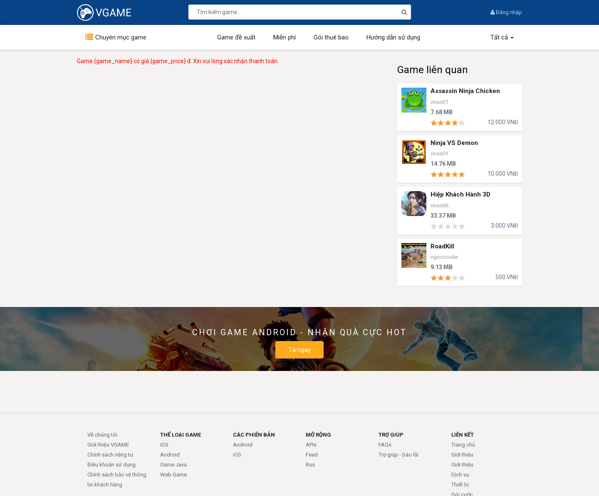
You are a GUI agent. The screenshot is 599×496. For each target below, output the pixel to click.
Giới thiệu (462, 455)
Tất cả (502, 37)
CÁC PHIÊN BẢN (254, 435)
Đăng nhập (506, 12)
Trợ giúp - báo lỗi (398, 455)
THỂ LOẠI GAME (180, 435)
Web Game (173, 474)
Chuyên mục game (120, 37)
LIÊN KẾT (462, 435)
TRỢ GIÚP (391, 435)
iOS (164, 445)
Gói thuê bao (331, 37)
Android (170, 455)
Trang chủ (463, 445)
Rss (310, 465)
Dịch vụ (460, 474)
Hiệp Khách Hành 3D (460, 194)
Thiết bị (460, 484)
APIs (311, 445)
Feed (312, 455)
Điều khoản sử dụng (111, 465)
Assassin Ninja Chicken (465, 91)
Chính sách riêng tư (110, 455)
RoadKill (442, 246)
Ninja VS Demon (454, 143)
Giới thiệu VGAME (108, 445)
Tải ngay (299, 349)
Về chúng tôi (102, 435)
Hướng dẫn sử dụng (393, 37)
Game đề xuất (236, 37)
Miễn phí (284, 37)
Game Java (173, 465)
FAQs (385, 445)
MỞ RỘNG (318, 435)
